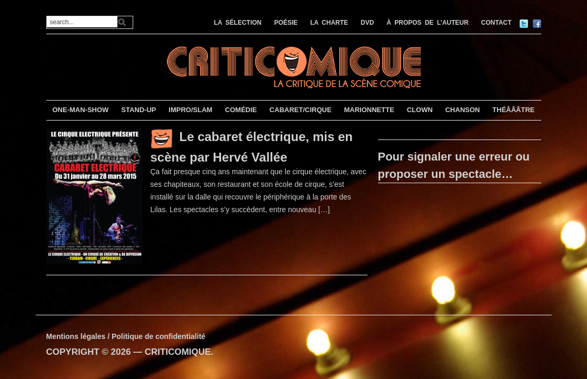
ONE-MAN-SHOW (80, 110)
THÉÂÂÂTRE (513, 110)
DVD (367, 22)
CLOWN (420, 110)
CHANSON (462, 110)
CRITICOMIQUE (178, 352)
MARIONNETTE (369, 110)
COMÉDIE (241, 110)
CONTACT (496, 22)
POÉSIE (286, 22)
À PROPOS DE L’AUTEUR (427, 22)
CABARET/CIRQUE (301, 110)
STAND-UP (138, 110)
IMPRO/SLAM (190, 110)
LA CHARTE (329, 22)
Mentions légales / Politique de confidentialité (126, 336)
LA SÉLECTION (238, 22)
